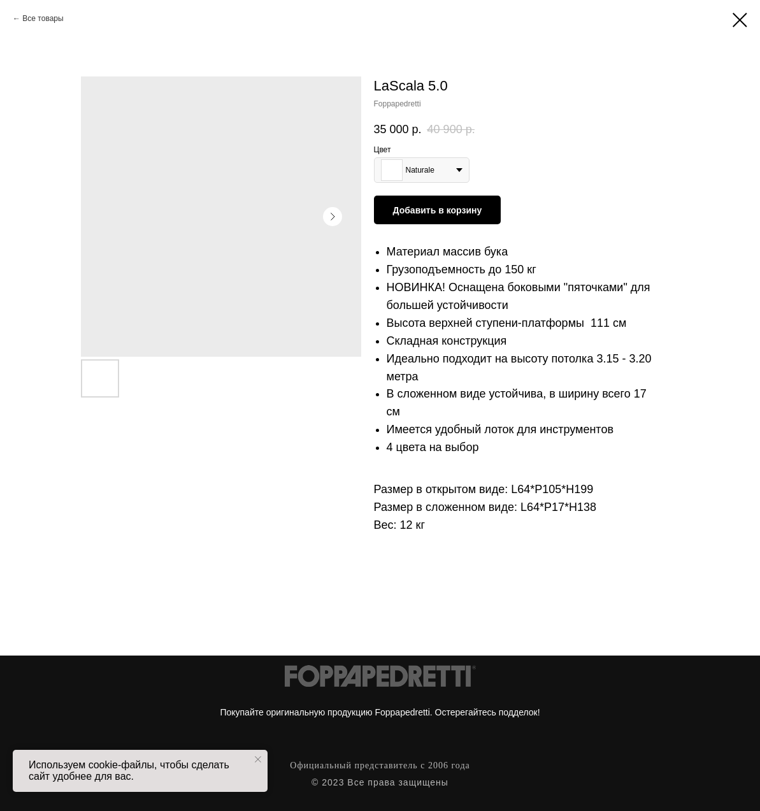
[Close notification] (258, 759)
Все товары (42, 18)
